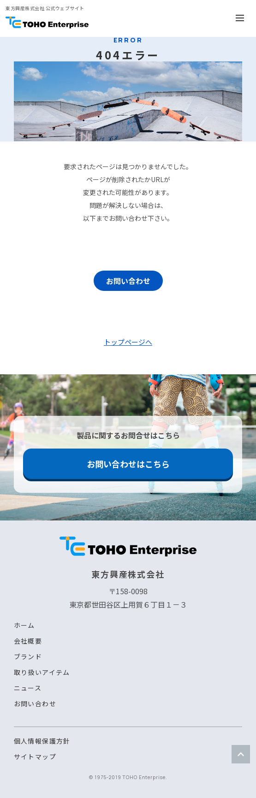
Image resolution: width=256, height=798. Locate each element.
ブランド (28, 656)
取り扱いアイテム (42, 672)
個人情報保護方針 (42, 740)
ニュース (28, 687)
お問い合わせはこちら (128, 464)
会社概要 (28, 640)
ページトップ (241, 754)
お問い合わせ (128, 280)
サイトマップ (35, 756)
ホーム (24, 625)
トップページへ (128, 342)
